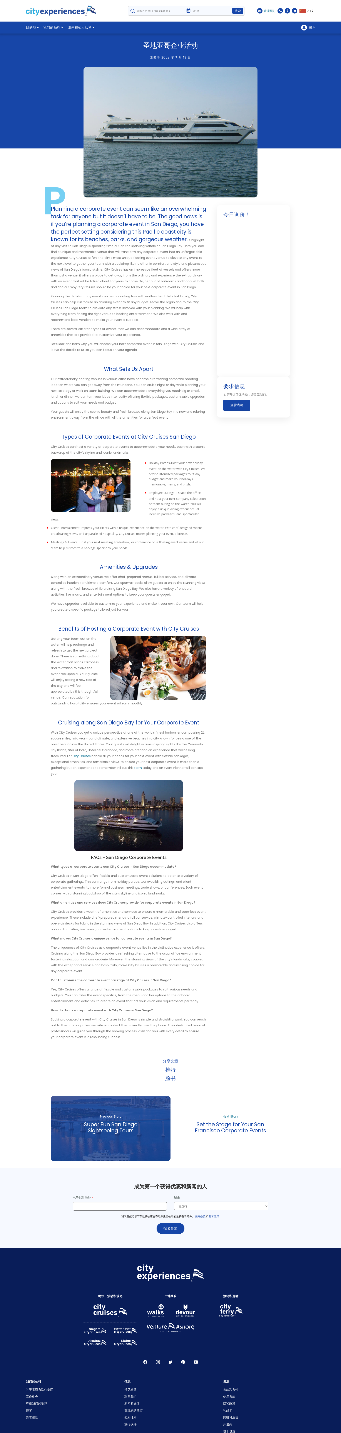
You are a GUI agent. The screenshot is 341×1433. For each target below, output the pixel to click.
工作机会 (32, 1396)
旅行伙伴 (130, 1424)
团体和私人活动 (81, 27)
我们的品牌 (53, 27)
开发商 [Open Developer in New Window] (227, 1424)
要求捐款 (32, 1417)
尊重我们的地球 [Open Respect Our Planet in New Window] (36, 1403)
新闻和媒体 (132, 1403)
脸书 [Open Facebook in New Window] (145, 1362)
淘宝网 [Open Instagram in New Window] (158, 1362)
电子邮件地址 (82, 1198)
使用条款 (200, 1216)
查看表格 (236, 405)
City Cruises (82, 756)
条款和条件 (230, 1390)
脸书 (170, 1078)
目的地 (32, 27)
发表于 (170, 57)
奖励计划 (130, 1417)
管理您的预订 (133, 1410)
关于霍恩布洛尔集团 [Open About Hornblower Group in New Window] (39, 1390)
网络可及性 (230, 1417)
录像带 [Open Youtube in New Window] (196, 1362)
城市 (177, 1198)
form (138, 768)
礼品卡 (227, 1410)
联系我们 (130, 1396)
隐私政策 (214, 1216)
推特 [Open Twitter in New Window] (170, 1362)
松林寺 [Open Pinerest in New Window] (183, 1362)
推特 (170, 1069)
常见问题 (130, 1390)
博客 (29, 1410)
